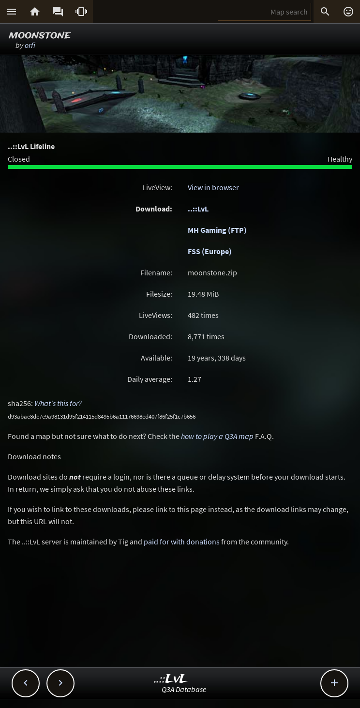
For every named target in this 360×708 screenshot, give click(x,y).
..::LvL (198, 208)
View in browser (213, 187)
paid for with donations (182, 541)
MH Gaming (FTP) (217, 230)
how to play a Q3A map (217, 436)
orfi (30, 45)
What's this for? (58, 403)
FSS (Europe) (210, 251)
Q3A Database (184, 689)
